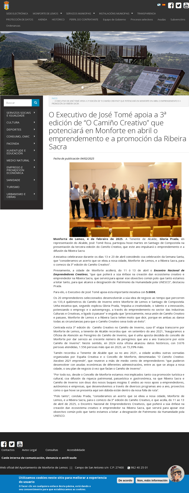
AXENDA (42, 19)
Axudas (162, 19)
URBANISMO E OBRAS (19, 195)
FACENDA (19, 144)
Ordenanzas (13, 25)
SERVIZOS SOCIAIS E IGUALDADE (19, 114)
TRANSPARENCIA (146, 13)
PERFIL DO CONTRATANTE (83, 19)
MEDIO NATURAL (19, 160)
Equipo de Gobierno (114, 19)
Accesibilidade (76, 450)
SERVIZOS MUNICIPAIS (79, 13)
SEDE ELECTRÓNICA (17, 13)
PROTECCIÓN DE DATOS (19, 19)
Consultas (52, 450)
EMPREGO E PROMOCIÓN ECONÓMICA (19, 170)
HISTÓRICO (58, 19)
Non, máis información (152, 480)
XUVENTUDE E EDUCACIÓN (19, 151)
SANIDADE (19, 180)
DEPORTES (19, 129)
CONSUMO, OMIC (19, 136)
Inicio (54, 98)
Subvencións (178, 19)
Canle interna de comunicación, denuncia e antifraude (39, 458)
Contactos (8, 450)
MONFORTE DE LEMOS (46, 13)
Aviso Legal (29, 450)
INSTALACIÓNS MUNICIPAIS (115, 13)
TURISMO (13, 187)
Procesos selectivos (142, 19)
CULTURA (19, 122)
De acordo (125, 480)
